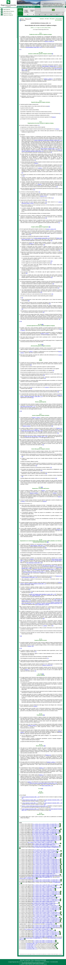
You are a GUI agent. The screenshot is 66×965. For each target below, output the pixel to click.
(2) (54, 47)
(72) (48, 658)
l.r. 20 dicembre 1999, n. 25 (31, 948)
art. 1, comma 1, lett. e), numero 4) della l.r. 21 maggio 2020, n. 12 (46, 861)
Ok (53, 9)
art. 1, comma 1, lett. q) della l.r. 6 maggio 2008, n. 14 (44, 916)
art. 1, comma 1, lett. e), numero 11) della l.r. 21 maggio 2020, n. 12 (46, 871)
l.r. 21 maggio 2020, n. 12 (50, 924)
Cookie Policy (28, 960)
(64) (48, 604)
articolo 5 (54, 117)
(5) (49, 106)
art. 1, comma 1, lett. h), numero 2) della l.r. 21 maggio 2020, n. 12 (46, 899)
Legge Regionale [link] (5, 9)
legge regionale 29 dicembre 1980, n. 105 (30, 796)
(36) (50, 303)
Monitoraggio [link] (38, 10)
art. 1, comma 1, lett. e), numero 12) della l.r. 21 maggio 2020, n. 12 (46, 872)
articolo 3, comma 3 (49, 41)
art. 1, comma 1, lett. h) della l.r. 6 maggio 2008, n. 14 (43, 873)
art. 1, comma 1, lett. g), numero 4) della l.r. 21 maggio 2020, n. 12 (46, 894)
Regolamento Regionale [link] (6, 15)
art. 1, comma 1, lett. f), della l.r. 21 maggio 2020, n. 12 (44, 886)
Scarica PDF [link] (28, 19)
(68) (21, 636)
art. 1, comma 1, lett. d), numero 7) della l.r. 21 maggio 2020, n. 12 (41, 842)
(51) (43, 444)
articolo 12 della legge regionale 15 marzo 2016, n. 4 (34, 571)
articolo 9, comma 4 (47, 665)
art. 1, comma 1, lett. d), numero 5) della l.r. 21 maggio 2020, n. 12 (46, 838)
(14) (34, 189)
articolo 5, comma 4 (51, 762)
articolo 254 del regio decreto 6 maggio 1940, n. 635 (36, 436)
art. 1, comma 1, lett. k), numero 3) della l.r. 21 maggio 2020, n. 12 (47, 915)
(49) (52, 426)
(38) (43, 312)
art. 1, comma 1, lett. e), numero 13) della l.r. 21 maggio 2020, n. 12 (45, 875)
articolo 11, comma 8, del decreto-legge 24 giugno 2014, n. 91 (49, 603)
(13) (57, 186)
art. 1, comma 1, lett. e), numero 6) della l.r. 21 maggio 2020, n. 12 (47, 864)
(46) (31, 388)
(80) (45, 804)
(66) (44, 618)
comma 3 (57, 128)
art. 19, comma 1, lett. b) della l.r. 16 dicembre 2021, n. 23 (43, 898)
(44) (44, 375)
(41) (42, 324)
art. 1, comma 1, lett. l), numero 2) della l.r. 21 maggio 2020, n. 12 (45, 931)
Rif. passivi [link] (52, 18)
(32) (41, 292)
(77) (42, 788)
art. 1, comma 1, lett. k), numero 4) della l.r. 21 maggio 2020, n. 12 (45, 917)
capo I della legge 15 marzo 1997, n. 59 (34, 562)
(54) (51, 467)
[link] (8, 7)
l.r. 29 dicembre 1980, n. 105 (31, 943)
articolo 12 (41, 767)
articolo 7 (44, 490)
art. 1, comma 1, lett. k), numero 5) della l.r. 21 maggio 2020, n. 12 (47, 919)
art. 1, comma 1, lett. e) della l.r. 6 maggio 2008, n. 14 (43, 844)
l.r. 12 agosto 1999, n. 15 (31, 947)
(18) (46, 200)
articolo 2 (45, 501)
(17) (53, 197)
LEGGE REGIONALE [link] (20, 11)
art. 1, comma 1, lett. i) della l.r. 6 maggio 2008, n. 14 (43, 876)
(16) (46, 196)
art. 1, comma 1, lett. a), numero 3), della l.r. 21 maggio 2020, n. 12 (45, 826)
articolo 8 (58, 529)
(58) (47, 542)
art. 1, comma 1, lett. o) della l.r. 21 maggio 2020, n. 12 (44, 940)
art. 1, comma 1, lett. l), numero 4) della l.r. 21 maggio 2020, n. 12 (46, 934)
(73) (51, 665)
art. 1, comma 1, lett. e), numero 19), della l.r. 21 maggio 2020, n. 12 (46, 884)
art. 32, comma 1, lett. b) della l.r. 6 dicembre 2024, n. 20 (45, 852)
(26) (44, 244)
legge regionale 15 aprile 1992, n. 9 (30, 802)
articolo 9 (27, 669)
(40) (21, 321)
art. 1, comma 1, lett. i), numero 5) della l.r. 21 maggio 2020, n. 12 (46, 909)
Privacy (32, 960)
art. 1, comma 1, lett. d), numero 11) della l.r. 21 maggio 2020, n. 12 (46, 851)
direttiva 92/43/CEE (36, 595)
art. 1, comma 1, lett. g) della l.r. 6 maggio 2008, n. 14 (43, 857)
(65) (49, 609)
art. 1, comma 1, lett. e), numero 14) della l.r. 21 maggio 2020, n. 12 (38, 877)
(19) (46, 203)
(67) (52, 625)
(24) (30, 234)
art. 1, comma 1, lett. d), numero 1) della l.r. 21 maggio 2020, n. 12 (45, 832)
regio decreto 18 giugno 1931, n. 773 (27, 406)
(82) (50, 810)
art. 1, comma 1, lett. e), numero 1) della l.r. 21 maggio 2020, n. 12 (46, 856)
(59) (45, 547)
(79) (45, 801)
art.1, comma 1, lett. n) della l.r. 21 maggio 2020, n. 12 (31, 938)
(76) (44, 745)
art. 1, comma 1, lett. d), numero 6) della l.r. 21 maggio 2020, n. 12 (46, 839)
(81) (50, 807)
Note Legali (22, 960)
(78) (22, 798)
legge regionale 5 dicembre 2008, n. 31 (49, 148)
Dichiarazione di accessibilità (40, 960)
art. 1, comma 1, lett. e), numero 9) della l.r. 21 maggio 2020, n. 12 (46, 868)
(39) (59, 319)
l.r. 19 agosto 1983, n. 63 (31, 944)
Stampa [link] (21, 19)
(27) (59, 250)
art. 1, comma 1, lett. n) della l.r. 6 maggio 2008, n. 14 (43, 901)
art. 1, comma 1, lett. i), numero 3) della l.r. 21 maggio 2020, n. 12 (47, 906)
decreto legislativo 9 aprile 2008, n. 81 (42, 238)
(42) (31, 364)
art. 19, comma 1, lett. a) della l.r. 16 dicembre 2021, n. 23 (45, 849)
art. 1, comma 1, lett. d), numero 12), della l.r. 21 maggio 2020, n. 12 (46, 853)
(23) (55, 229)
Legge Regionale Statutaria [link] (7, 11)
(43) (53, 370)
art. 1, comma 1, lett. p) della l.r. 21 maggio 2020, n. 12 (44, 942)
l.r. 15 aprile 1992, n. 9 (30, 946)
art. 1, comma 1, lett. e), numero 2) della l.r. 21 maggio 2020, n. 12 (46, 859)
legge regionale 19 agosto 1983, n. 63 (30, 799)
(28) (51, 261)
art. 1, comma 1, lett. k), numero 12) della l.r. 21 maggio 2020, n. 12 (46, 926)
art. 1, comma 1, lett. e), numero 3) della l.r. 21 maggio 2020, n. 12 (46, 860)
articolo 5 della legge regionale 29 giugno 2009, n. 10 (45, 569)
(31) (58, 288)
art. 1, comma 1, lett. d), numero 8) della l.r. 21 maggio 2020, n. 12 (46, 843)
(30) (53, 283)
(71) (35, 651)
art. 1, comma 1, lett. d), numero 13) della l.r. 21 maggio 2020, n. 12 (46, 855)
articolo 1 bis (59, 428)
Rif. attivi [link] (47, 18)
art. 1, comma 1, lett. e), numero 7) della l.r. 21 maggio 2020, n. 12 (46, 865)
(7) (39, 125)
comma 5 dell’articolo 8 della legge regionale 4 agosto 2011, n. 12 (48, 140)
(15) (39, 191)
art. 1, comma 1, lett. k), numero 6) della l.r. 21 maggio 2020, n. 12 (46, 920)
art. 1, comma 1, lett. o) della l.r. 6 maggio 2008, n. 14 (43, 904)
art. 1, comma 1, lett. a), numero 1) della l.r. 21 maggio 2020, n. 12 (45, 824)
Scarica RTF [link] (22, 20)
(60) (28, 574)
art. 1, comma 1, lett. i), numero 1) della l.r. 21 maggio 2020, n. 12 (45, 903)
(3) (20, 49)
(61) (50, 577)
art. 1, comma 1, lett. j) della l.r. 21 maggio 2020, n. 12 (43, 910)
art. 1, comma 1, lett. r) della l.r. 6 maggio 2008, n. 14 (43, 922)
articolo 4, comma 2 (45, 333)
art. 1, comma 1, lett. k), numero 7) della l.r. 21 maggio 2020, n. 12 (46, 921)
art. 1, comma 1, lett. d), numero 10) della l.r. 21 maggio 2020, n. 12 (47, 847)
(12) (23, 175)
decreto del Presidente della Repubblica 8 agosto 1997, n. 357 (42, 594)
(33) (52, 294)
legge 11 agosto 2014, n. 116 (41, 604)
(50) (58, 433)
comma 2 (60, 354)
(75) (44, 715)
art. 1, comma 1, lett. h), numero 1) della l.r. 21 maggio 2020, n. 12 (46, 896)
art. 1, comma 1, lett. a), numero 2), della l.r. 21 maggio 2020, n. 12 (45, 825)
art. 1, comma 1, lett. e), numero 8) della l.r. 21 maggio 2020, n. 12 (46, 867)
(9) (35, 160)
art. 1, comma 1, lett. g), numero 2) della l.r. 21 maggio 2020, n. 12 (46, 891)
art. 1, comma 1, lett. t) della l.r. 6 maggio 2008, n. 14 (43, 930)
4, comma (45, 625)
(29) (26, 273)
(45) (45, 378)
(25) (48, 236)
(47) (33, 397)
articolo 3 (32, 559)
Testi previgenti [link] (59, 18)
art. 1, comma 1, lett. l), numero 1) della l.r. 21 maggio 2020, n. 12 (38, 929)
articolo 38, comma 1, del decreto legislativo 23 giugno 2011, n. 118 (43, 783)
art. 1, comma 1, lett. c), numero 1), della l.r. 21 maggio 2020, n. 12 (46, 829)
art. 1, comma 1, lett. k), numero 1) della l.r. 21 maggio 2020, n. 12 (46, 912)
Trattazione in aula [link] (32, 11)
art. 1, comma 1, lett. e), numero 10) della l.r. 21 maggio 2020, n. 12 (46, 870)
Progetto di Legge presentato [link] (26, 11)
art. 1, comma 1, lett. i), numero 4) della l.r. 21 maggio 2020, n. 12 (46, 908)
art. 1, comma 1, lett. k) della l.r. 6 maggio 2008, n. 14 (43, 890)
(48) (21, 411)
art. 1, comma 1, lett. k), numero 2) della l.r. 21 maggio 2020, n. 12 (46, 913)
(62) (29, 589)
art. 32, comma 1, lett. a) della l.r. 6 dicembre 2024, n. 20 (43, 834)
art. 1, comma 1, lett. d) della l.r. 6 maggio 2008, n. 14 (44, 841)
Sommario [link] (42, 18)
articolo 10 (42, 196)
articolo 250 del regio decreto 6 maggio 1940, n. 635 (32, 430)
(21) (59, 222)
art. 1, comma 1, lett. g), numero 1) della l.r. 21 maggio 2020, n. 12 (46, 887)
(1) (53, 41)
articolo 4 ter (48, 755)
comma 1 (31, 351)
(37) (22, 309)
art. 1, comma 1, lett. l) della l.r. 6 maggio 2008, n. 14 (43, 895)
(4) (52, 53)
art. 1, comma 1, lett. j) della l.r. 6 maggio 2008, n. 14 (43, 889)
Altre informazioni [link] (58, 20)
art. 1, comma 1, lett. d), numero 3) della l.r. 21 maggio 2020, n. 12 (46, 835)
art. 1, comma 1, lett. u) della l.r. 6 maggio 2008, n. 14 (43, 936)
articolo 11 (31, 243)
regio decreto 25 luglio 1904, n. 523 (49, 565)
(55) (41, 470)
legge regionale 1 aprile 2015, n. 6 (38, 545)
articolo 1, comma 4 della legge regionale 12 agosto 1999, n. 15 (35, 805)
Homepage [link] (35, 4)
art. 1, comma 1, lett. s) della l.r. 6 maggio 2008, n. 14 (43, 927)
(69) (33, 646)
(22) (49, 226)
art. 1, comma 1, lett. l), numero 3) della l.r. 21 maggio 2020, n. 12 (46, 933)
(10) (60, 166)
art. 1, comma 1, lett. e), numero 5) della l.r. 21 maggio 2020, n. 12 (46, 863)
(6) (59, 113)
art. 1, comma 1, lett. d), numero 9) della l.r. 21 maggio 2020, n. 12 (45, 846)
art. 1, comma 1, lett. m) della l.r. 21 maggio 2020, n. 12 (44, 935)
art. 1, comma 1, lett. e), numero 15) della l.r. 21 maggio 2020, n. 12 (46, 879)
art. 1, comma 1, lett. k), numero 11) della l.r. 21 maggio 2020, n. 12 (46, 925)
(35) (28, 300)
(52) (22, 456)
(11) (22, 172)
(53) (36, 465)
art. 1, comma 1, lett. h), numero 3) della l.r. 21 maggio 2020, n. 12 (46, 900)
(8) (51, 152)
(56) (56, 478)
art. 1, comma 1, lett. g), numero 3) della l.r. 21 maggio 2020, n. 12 (46, 893)
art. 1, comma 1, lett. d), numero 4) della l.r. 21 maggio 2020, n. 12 (46, 837)
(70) (21, 648)
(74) (43, 674)
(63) (32, 592)
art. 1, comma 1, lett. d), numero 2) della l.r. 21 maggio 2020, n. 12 (46, 833)
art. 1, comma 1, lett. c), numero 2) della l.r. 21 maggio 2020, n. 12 (45, 830)
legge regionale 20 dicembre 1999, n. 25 (30, 808)
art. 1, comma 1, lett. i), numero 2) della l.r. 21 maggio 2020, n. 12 (45, 905)
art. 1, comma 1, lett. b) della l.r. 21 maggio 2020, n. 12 (43, 828)
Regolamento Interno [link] (6, 13)
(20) (46, 218)
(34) (22, 297)
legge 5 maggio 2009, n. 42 (47, 785)
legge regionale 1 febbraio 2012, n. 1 (50, 66)
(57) (42, 487)
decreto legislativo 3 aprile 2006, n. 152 (34, 47)
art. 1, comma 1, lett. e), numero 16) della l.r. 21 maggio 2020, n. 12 (46, 881)
